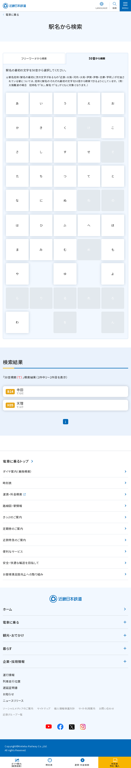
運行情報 (9, 675)
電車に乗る (11, 622)
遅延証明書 (10, 688)
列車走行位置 (12, 681)
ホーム (7, 609)
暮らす (7, 648)
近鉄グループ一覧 (13, 714)
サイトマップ (43, 708)
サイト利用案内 (86, 708)
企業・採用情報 (14, 661)
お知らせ (8, 694)
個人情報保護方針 (64, 708)
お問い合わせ (106, 708)
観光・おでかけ (13, 635)
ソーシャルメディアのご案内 (18, 708)
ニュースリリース (13, 701)
